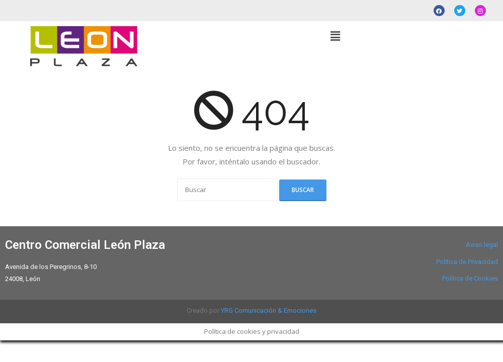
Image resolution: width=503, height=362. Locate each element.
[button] (335, 35)
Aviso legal (482, 244)
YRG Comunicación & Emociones (268, 310)
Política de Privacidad (467, 261)
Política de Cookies (470, 278)
